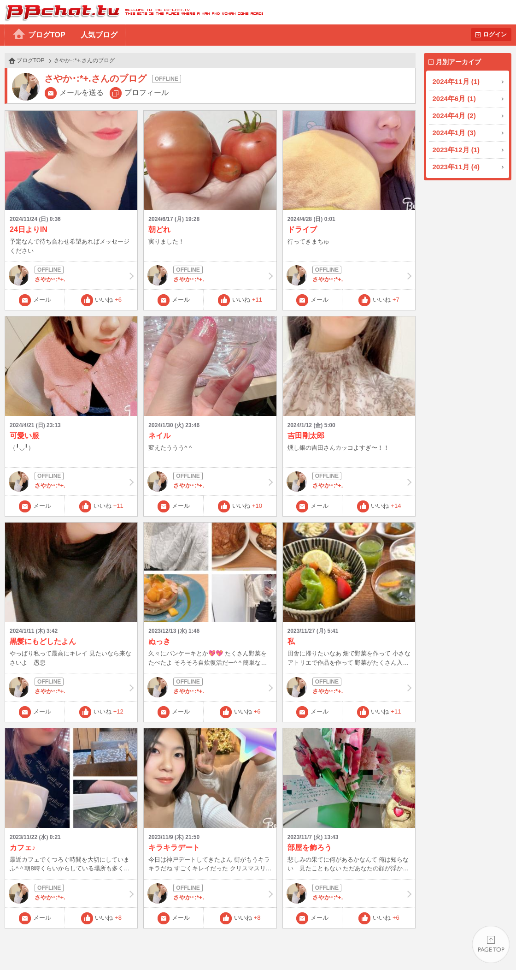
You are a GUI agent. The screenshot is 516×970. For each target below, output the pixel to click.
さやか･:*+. (71, 275)
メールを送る (81, 92)
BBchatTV (131, 12)
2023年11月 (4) (456, 167)
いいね (108, 299)
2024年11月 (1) (456, 81)
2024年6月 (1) (454, 98)
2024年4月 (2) (454, 115)
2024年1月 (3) (454, 133)
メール (42, 299)
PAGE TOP (490, 944)
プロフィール (146, 92)
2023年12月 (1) (456, 150)
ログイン (495, 34)
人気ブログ (99, 35)
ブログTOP (46, 35)
